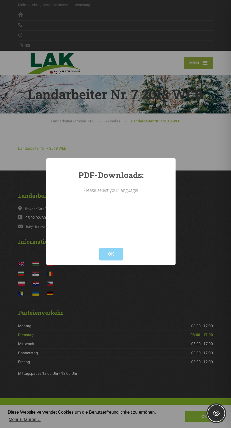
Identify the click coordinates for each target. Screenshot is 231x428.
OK (111, 254)
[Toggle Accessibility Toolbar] (216, 413)
